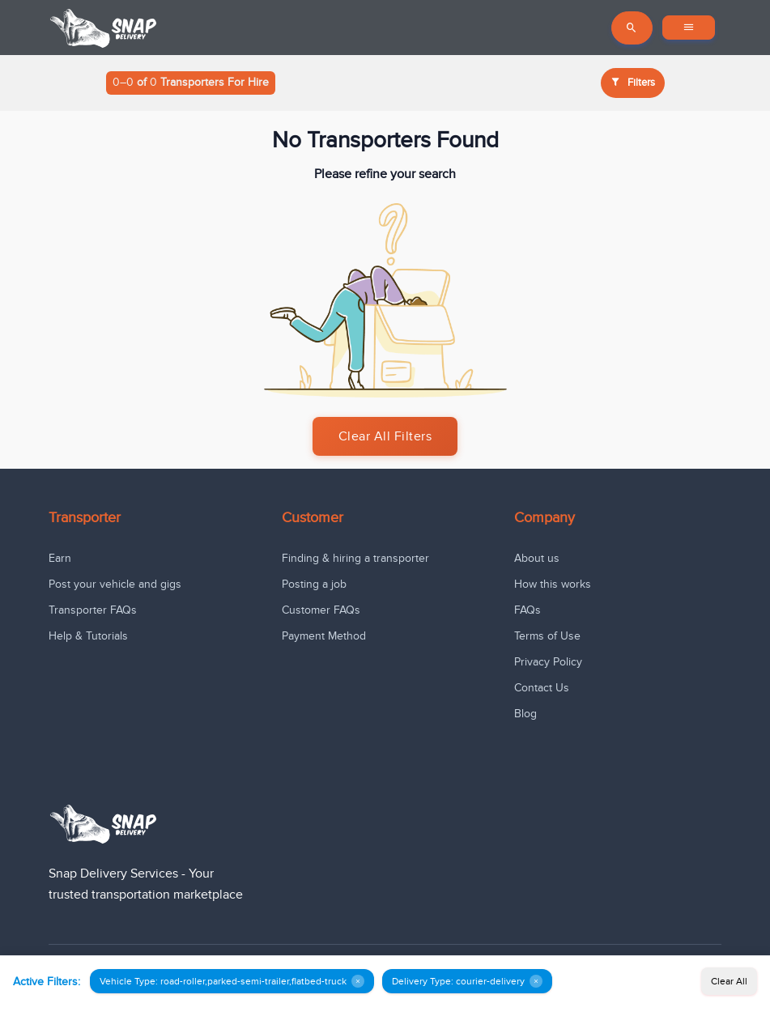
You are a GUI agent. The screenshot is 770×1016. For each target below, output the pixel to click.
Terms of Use (547, 636)
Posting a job (314, 584)
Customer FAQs (321, 610)
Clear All (729, 981)
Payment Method (324, 636)
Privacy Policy (548, 662)
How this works (552, 584)
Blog (525, 714)
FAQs (527, 610)
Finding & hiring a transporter (355, 558)
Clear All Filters (385, 436)
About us (536, 558)
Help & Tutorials (88, 636)
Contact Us (541, 688)
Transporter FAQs (93, 610)
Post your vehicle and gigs (115, 584)
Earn (60, 558)
